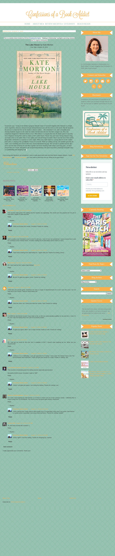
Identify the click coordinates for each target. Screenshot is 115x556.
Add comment (7, 447)
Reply (9, 217)
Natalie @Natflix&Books (15, 395)
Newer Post (6, 498)
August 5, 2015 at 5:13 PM (22, 287)
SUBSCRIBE (92, 196)
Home (27, 24)
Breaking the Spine (35, 38)
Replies (12, 220)
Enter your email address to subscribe (96, 179)
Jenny (10, 236)
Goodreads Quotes (107, 319)
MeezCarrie (11, 263)
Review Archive (53, 24)
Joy (9, 340)
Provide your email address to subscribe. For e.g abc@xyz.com (95, 190)
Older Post (72, 498)
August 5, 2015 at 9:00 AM (20, 236)
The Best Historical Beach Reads (98, 361)
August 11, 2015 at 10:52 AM (39, 409)
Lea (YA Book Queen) (14, 367)
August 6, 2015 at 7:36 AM (39, 353)
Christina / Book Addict (20, 224)
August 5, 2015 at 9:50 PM (19, 340)
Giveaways (69, 24)
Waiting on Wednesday (13, 172)
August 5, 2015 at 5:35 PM (19, 313)
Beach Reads (83, 24)
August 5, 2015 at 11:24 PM (30, 367)
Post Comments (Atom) (18, 502)
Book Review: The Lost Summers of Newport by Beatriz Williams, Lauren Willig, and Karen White (100, 373)
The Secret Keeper (20, 157)
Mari (9, 313)
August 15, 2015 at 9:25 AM (24, 423)
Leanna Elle (11, 423)
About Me (38, 24)
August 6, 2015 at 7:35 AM (39, 275)
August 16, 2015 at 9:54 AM (39, 435)
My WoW (37, 265)
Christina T (11, 210)
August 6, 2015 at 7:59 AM (39, 383)
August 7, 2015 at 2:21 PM (32, 395)
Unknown (11, 287)
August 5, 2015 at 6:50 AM (23, 210)
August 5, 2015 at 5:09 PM (23, 263)
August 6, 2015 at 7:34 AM (39, 224)
